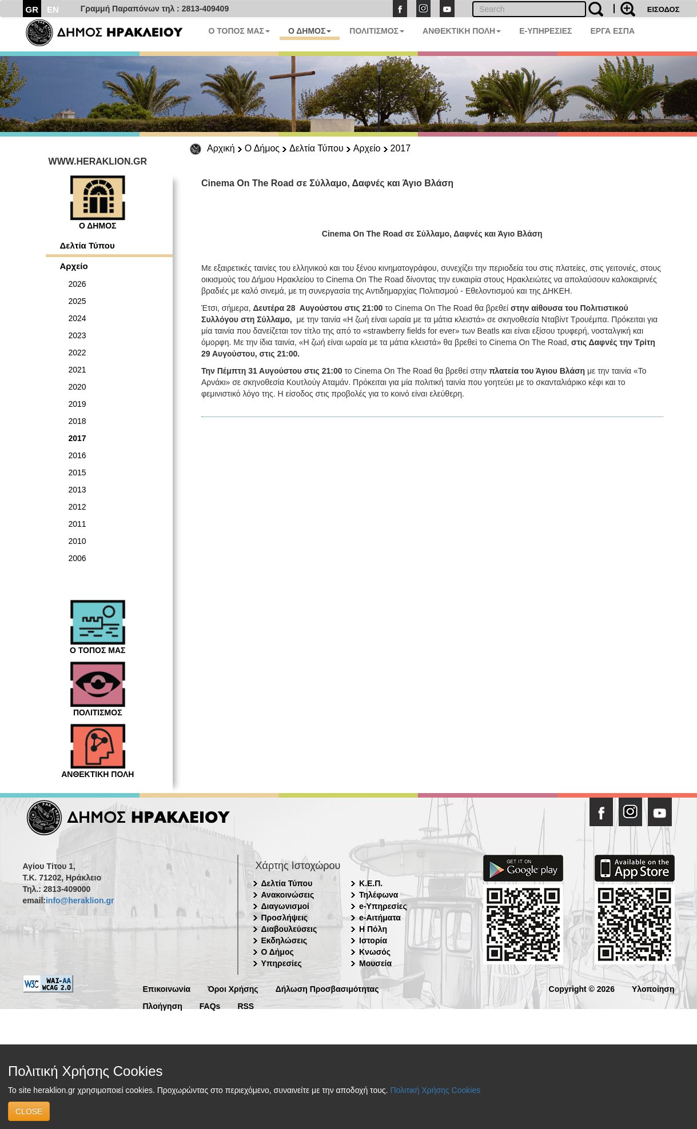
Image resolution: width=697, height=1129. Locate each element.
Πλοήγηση (162, 1005)
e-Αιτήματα (380, 917)
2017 (401, 148)
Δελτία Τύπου (316, 148)
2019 (77, 404)
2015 (77, 472)
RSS (245, 1005)
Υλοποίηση (653, 988)
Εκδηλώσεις (284, 940)
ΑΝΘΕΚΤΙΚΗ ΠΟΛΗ (462, 30)
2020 (77, 386)
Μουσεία (375, 963)
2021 (77, 369)
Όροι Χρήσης (233, 988)
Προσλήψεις (284, 917)
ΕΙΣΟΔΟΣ (663, 9)
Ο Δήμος (262, 148)
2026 (77, 284)
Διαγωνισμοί (285, 906)
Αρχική (221, 148)
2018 (77, 421)
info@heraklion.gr (80, 900)
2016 (77, 455)
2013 (77, 489)
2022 (77, 352)
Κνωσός (375, 951)
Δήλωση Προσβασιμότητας (327, 988)
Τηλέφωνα (378, 894)
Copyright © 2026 (582, 988)
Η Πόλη (373, 929)
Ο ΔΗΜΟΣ (309, 30)
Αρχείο (367, 148)
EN (53, 9)
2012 (77, 506)
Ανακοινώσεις (287, 894)
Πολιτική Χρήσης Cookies (435, 1090)
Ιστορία (373, 940)
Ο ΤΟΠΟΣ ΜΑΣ (239, 30)
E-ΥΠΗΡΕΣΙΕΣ (545, 30)
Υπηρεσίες (281, 963)
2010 (77, 541)
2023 (77, 335)
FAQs (210, 1005)
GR (32, 9)
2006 (77, 558)
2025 (77, 301)
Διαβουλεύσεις (289, 929)
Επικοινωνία (167, 988)
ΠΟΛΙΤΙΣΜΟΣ (376, 30)
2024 (77, 318)
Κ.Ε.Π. (371, 883)
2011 (77, 524)
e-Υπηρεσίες (383, 906)
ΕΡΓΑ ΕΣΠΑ (612, 30)
